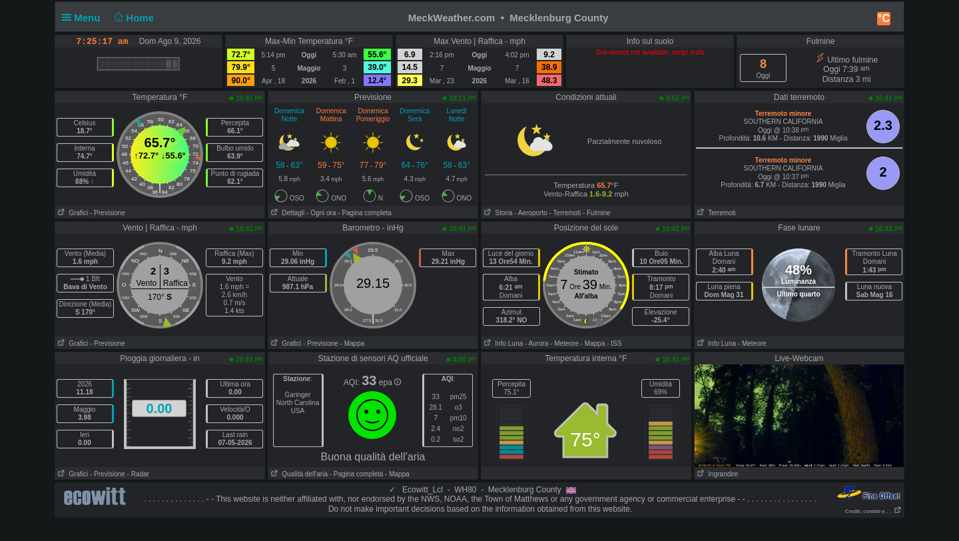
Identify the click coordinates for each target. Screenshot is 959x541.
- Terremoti (565, 213)
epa (390, 382)
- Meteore (564, 343)
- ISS (614, 343)
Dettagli (286, 213)
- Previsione (107, 213)
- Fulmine (597, 213)
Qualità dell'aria (298, 474)
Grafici (71, 213)
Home (133, 17)
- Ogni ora (321, 213)
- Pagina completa (365, 213)
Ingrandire (716, 474)
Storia (496, 213)
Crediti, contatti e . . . (873, 511)
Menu (84, 17)
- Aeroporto (530, 213)
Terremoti (715, 213)
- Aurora (537, 343)
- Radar (138, 474)
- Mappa (352, 343)
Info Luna (502, 343)
